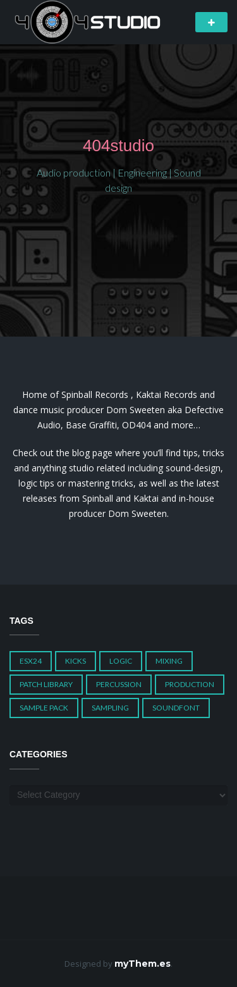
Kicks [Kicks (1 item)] (75, 661)
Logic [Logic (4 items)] (120, 661)
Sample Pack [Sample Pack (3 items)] (44, 707)
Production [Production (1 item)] (189, 684)
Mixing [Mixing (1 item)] (169, 661)
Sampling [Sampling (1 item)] (110, 707)
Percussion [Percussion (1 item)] (119, 684)
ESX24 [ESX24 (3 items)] (31, 661)
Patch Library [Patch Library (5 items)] (46, 684)
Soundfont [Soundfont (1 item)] (176, 707)
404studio (118, 145)
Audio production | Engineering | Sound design (119, 180)
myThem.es (142, 963)
